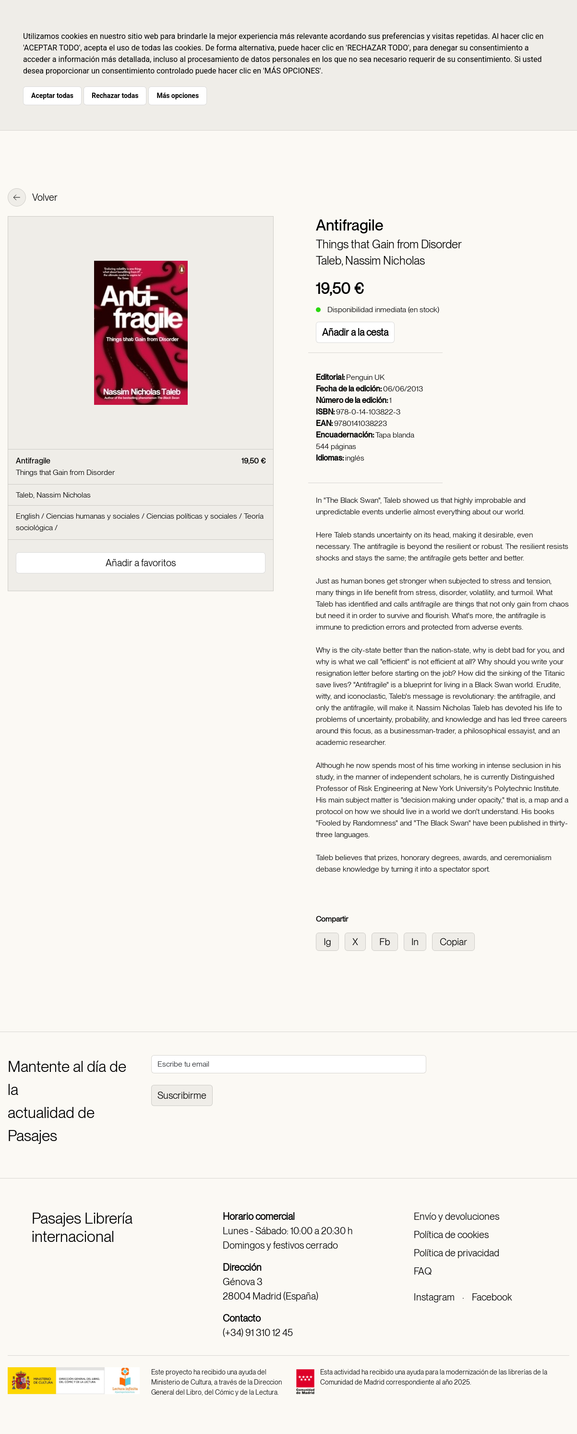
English (27, 516)
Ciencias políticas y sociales (191, 516)
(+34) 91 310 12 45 (258, 1332)
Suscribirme (181, 1095)
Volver (33, 198)
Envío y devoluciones (456, 1216)
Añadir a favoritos (141, 563)
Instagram (434, 1297)
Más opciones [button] (177, 95)
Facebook (492, 1297)
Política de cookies (451, 1234)
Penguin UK (365, 377)
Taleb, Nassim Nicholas (370, 260)
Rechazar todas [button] (115, 95)
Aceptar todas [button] (52, 95)
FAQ (423, 1271)
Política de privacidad (456, 1253)
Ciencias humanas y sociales (93, 516)
